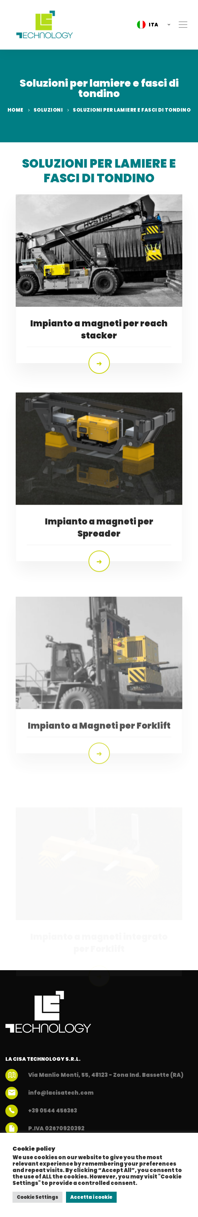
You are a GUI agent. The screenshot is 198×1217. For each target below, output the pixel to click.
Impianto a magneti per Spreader (99, 555)
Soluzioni (48, 110)
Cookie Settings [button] (37, 1197)
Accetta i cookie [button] (91, 1197)
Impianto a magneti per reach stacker (99, 329)
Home (15, 110)
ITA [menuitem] (153, 24)
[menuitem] (151, 25)
